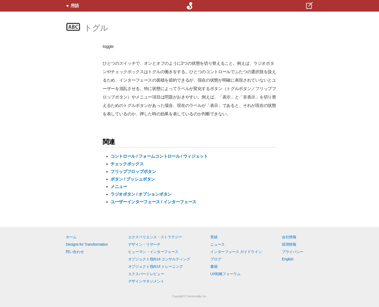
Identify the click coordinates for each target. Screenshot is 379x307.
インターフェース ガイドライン (236, 252)
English (287, 259)
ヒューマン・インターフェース (153, 252)
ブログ (215, 259)
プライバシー (292, 252)
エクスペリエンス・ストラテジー (155, 237)
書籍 (213, 266)
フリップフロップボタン (133, 171)
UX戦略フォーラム (225, 274)
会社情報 (289, 237)
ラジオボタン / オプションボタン (141, 194)
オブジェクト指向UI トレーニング (155, 266)
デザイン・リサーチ (144, 244)
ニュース (217, 244)
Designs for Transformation (87, 244)
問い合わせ (75, 252)
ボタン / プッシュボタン (133, 179)
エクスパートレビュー (146, 274)
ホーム (71, 237)
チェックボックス (127, 164)
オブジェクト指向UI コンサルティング (159, 259)
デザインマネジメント (146, 281)
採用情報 (289, 244)
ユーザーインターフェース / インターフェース (153, 202)
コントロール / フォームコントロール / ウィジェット (159, 156)
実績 (213, 237)
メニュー (119, 186)
